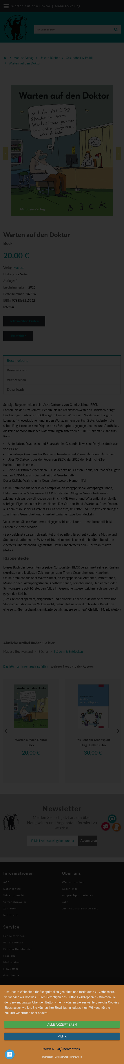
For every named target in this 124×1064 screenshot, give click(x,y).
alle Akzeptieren (62, 1025)
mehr (62, 1036)
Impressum (47, 1057)
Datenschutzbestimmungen (68, 1057)
